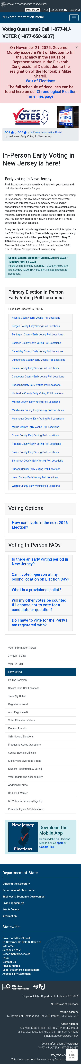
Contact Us (9, 961)
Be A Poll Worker (18, 793)
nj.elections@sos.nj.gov (65, 1035)
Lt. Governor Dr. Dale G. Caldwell (21, 942)
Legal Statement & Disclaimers (21, 969)
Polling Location (17, 680)
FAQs (5, 957)
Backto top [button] (72, 1055)
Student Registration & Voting (25, 768)
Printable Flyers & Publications (26, 809)
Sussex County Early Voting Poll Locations (36, 469)
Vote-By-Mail (15, 663)
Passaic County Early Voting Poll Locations (36, 443)
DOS (9, 132)
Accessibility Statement (16, 973)
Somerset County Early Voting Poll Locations (37, 460)
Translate (33, 9)
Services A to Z (11, 950)
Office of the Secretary (16, 883)
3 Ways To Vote (17, 655)
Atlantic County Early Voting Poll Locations (36, 317)
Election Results (17, 728)
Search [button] (75, 10)
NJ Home (8, 946)
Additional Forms (18, 785)
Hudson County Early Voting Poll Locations (36, 385)
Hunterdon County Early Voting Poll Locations (37, 393)
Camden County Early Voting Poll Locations (36, 343)
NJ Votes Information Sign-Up (25, 801)
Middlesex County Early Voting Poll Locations (38, 410)
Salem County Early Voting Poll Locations (35, 452)
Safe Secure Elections (21, 736)
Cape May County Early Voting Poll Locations (37, 351)
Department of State (20, 872)
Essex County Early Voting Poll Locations (35, 368)
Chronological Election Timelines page (51, 94)
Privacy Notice (11, 965)
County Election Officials (22, 752)
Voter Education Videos (21, 720)
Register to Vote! (18, 704)
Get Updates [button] (59, 10)
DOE (22, 132)
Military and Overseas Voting (24, 760)
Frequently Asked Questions (24, 744)
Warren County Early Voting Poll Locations (36, 485)
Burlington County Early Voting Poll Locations (37, 334)
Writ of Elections (40, 81)
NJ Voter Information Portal (23, 17)
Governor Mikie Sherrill (16, 938)
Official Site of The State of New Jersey (24, 4)
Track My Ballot (17, 696)
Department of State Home (18, 890)
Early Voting (15, 672)
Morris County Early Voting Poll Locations (35, 427)
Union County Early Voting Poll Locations (35, 477)
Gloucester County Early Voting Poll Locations (38, 376)
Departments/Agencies (16, 954)
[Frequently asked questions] (45, 10)
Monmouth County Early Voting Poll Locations (38, 418)
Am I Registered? (18, 712)
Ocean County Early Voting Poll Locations (35, 435)
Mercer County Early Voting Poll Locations (36, 401)
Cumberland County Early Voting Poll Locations (38, 359)
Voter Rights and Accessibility (25, 777)
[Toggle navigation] (74, 17)
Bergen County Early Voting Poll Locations (36, 326)
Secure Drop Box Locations (23, 688)
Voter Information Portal (22, 647)
